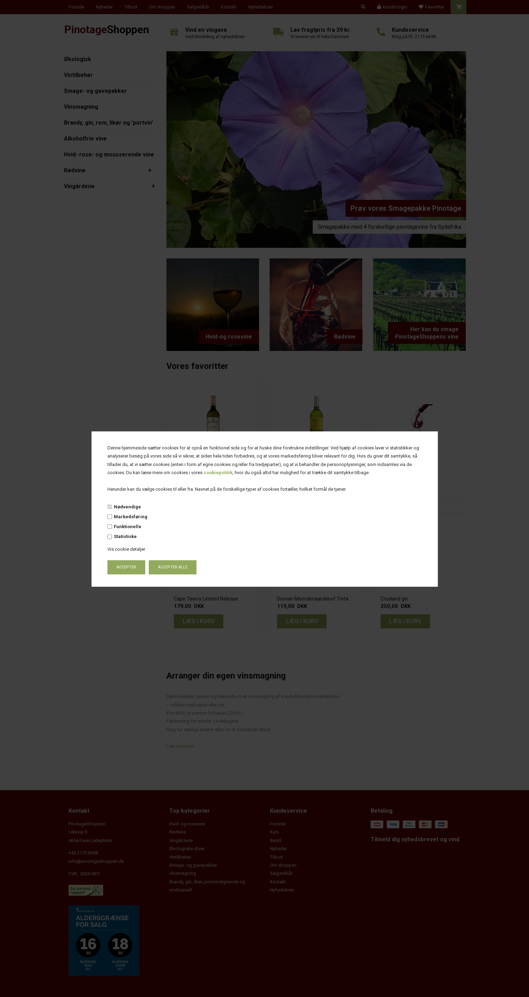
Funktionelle (127, 526)
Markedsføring (130, 516)
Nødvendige (127, 506)
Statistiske (125, 536)
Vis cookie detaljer (126, 549)
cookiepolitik (218, 472)
